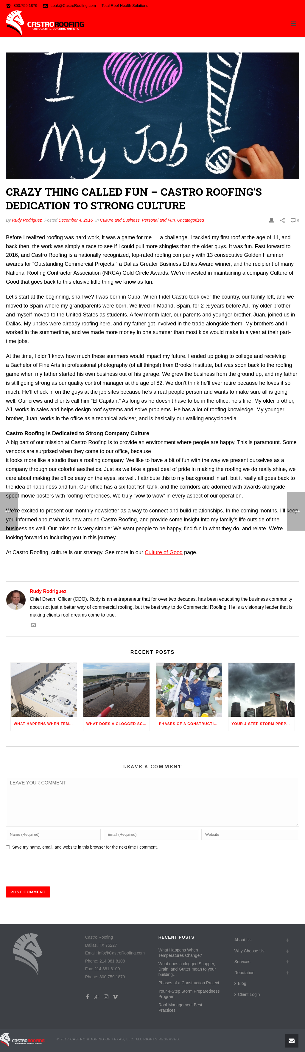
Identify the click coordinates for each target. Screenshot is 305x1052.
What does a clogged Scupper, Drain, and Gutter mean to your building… (118, 724)
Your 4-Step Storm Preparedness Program (263, 724)
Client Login (247, 994)
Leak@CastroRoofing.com (73, 5)
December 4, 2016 (75, 220)
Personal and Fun (158, 220)
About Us (243, 939)
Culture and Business (120, 220)
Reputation (244, 972)
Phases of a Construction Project (190, 724)
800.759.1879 (26, 5)
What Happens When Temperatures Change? (45, 724)
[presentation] (51, 867)
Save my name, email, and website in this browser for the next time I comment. (85, 847)
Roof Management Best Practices (180, 1007)
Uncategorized (190, 220)
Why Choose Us (249, 951)
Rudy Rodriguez (27, 220)
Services (242, 961)
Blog (240, 983)
